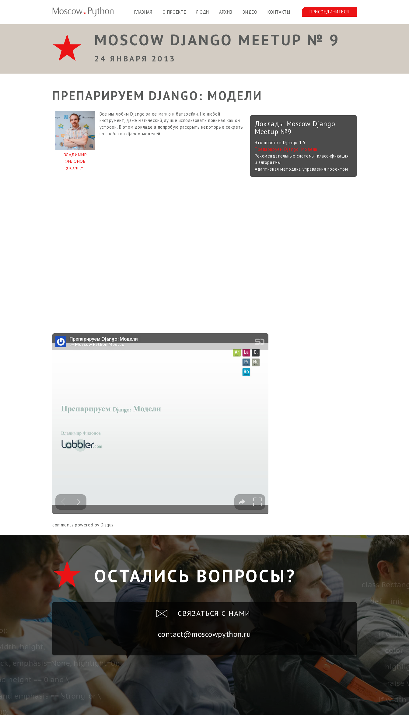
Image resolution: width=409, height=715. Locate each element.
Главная (143, 12)
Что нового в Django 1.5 (280, 142)
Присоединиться (329, 12)
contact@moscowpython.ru (204, 634)
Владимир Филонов (75, 162)
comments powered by (83, 525)
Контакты (278, 12)
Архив (225, 12)
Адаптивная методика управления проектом (301, 169)
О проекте (174, 12)
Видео (250, 12)
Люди (202, 12)
